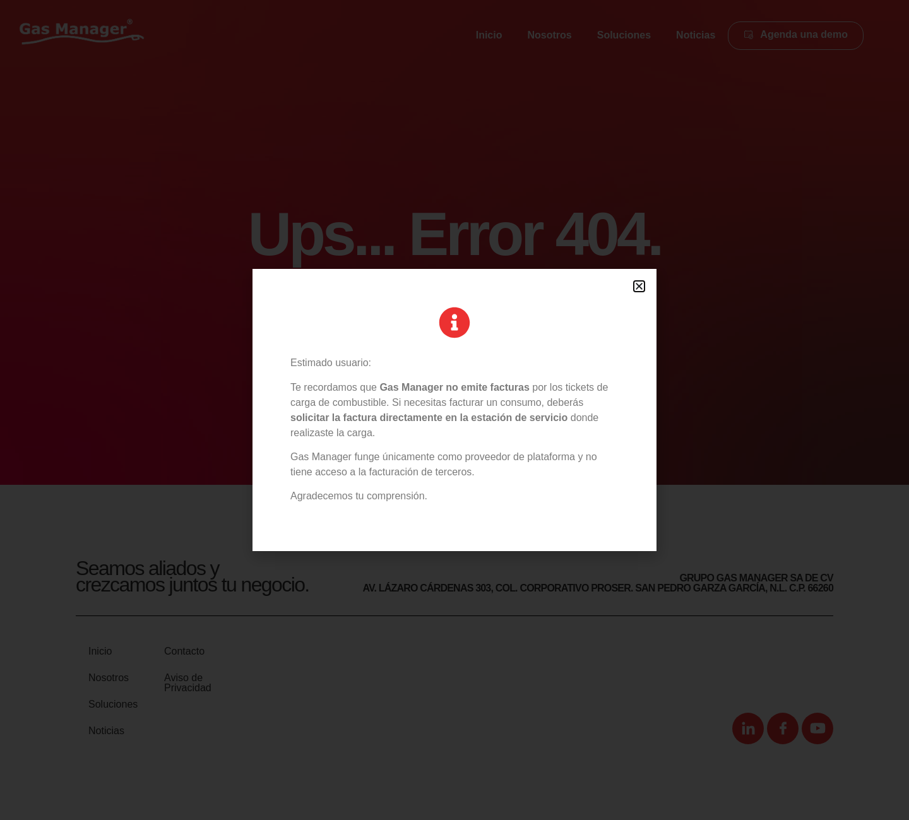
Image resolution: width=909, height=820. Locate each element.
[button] (639, 286)
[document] (454, 410)
